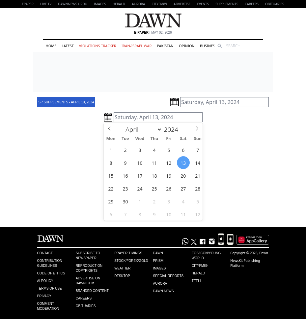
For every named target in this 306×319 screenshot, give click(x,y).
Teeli (196, 281)
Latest (67, 45)
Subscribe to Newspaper (88, 255)
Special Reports (168, 276)
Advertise (182, 4)
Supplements (226, 4)
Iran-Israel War (137, 45)
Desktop (122, 276)
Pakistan (165, 45)
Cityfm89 (200, 265)
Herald (119, 4)
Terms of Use (49, 288)
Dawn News (163, 291)
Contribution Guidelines (49, 263)
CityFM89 (159, 4)
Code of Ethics (51, 273)
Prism (158, 261)
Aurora (138, 4)
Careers (252, 4)
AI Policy (45, 281)
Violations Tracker (97, 45)
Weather (122, 268)
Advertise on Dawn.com (88, 280)
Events (203, 4)
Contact (45, 253)
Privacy (44, 296)
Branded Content (92, 291)
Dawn (158, 253)
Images (100, 4)
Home (51, 45)
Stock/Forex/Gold (131, 261)
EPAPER (28, 4)
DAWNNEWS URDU (72, 4)
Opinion (187, 45)
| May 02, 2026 (153, 32)
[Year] (172, 129)
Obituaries (274, 4)
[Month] (142, 129)
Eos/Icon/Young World (206, 255)
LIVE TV (45, 4)
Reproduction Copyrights (89, 268)
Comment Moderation (48, 306)
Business (208, 45)
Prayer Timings (128, 253)
